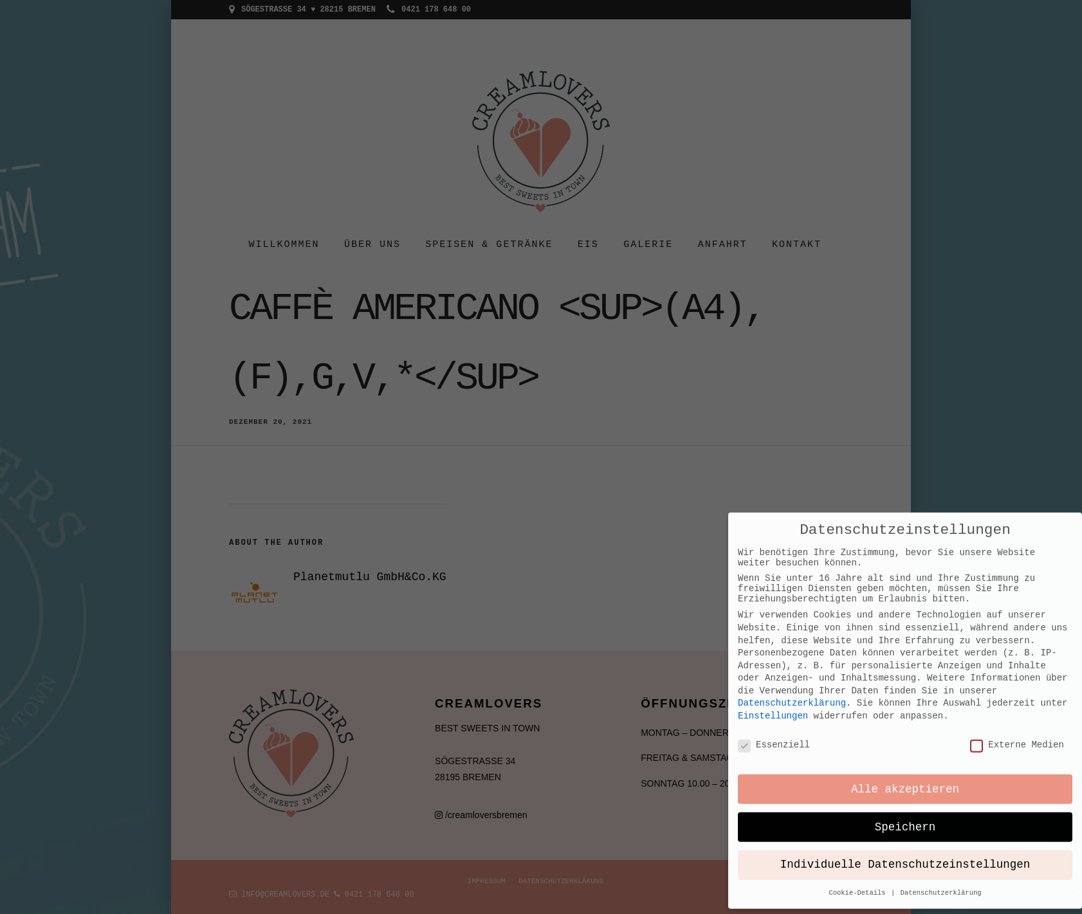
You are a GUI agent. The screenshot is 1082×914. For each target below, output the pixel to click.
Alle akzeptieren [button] (905, 691)
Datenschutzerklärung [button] (941, 795)
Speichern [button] (905, 729)
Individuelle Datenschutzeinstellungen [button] (905, 767)
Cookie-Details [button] (859, 795)
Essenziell (774, 646)
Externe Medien (1017, 646)
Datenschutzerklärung (792, 604)
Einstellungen (773, 616)
